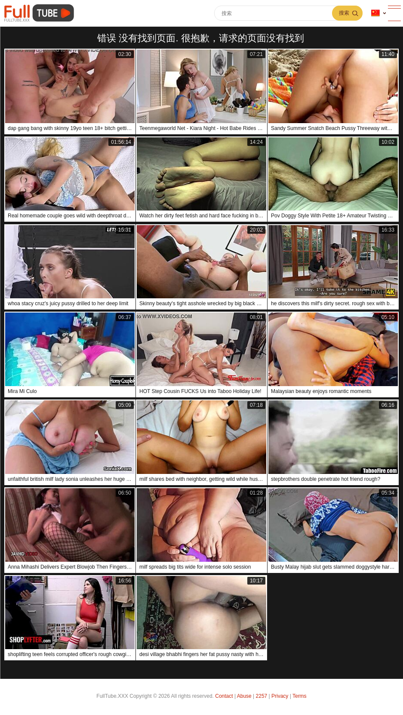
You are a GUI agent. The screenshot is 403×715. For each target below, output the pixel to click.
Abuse (244, 696)
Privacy (279, 696)
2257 (262, 696)
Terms (299, 696)
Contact (224, 696)
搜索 (344, 13)
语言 (375, 13)
